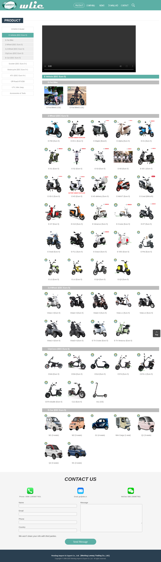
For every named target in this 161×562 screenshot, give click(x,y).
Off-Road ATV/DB (18, 81)
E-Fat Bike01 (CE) (54, 107)
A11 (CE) (100, 402)
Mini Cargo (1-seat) (123, 435)
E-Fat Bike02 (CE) (77, 107)
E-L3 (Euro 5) (53, 279)
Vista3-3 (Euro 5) (100, 313)
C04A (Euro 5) (53, 374)
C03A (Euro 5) (77, 374)
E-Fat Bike (9, 40)
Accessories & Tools (18, 93)
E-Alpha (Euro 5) (123, 141)
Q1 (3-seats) (146, 435)
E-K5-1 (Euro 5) (77, 141)
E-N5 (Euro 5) (123, 169)
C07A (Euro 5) (123, 374)
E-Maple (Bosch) (100, 141)
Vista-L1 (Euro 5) (123, 313)
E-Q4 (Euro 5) (99, 279)
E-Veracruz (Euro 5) (100, 224)
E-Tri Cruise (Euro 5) (100, 341)
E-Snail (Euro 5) (53, 252)
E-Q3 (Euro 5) (123, 279)
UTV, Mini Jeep (18, 87)
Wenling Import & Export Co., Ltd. (65, 555)
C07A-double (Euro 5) (53, 402)
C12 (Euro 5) (77, 402)
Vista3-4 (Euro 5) (77, 341)
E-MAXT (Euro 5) (123, 196)
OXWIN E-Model (17, 29)
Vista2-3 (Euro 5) (77, 313)
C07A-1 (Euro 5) (146, 374)
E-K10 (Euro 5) (77, 224)
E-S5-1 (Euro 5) (146, 169)
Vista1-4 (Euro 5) (53, 341)
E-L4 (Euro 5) (77, 279)
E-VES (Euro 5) (123, 252)
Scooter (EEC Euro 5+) (18, 64)
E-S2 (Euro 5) (76, 169)
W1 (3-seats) (54, 435)
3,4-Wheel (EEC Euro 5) (14, 49)
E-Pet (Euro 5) (146, 252)
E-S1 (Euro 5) (53, 169)
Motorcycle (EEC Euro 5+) (18, 70)
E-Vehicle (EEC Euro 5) (18, 35)
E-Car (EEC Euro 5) (13, 58)
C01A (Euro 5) (100, 374)
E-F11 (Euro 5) (77, 252)
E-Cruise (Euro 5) (123, 224)
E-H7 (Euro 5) (53, 224)
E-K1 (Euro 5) (146, 141)
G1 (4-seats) (100, 435)
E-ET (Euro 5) (146, 224)
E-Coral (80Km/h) (146, 196)
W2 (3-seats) (77, 435)
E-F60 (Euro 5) (54, 141)
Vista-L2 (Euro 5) (146, 313)
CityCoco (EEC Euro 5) (14, 53)
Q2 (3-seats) (54, 463)
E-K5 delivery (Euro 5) (100, 196)
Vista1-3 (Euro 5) (53, 313)
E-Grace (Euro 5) (100, 252)
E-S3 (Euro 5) (100, 169)
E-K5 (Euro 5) (76, 196)
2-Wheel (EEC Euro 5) (14, 45)
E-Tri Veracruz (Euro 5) (123, 341)
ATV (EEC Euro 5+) (17, 76)
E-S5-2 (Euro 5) (54, 196)
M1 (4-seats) (77, 463)
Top (156, 335)
